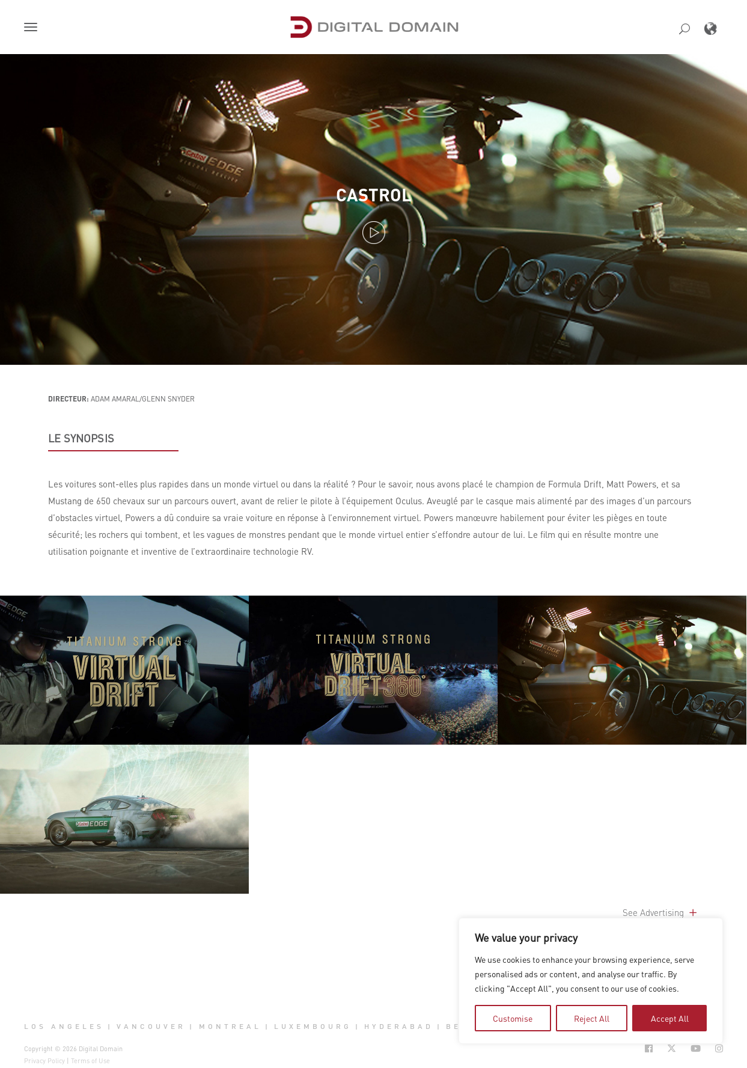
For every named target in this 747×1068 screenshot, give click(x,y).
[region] (591, 981)
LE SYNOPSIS (81, 438)
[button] (33, 28)
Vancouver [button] (151, 1026)
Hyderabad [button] (398, 1026)
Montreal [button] (230, 1026)
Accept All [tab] (670, 1018)
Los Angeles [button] (64, 1026)
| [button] (110, 1026)
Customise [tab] (512, 1018)
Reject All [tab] (591, 1018)
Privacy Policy (44, 1061)
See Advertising (661, 912)
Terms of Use (90, 1061)
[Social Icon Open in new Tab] (649, 1048)
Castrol (374, 194)
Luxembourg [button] (313, 1026)
